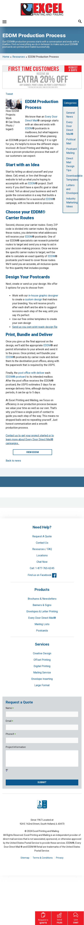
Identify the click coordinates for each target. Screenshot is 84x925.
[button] (4, 21)
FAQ (49, 549)
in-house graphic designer (43, 295)
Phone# (11, 734)
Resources (18, 56)
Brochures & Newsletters (42, 598)
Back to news (13, 460)
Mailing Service (42, 672)
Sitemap (25, 857)
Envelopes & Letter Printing (42, 611)
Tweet (9, 94)
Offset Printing (42, 659)
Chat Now (42, 561)
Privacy (59, 857)
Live (76, 918)
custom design (33, 299)
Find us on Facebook (42, 575)
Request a (43, 917)
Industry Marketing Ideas (72, 202)
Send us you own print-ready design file (34, 326)
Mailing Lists (42, 624)
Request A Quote (42, 536)
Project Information (16, 747)
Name (10, 708)
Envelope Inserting (42, 678)
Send (59, 918)
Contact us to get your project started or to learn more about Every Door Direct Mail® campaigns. (30, 439)
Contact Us (42, 542)
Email (9, 721)
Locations (42, 555)
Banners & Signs (42, 605)
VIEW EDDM (32, 452)
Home (5, 56)
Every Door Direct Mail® (42, 617)
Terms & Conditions (43, 857)
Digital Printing (42, 666)
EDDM (28, 128)
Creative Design (42, 653)
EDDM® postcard (16, 376)
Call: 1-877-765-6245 (42, 568)
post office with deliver (31, 372)
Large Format (42, 685)
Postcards (42, 630)
